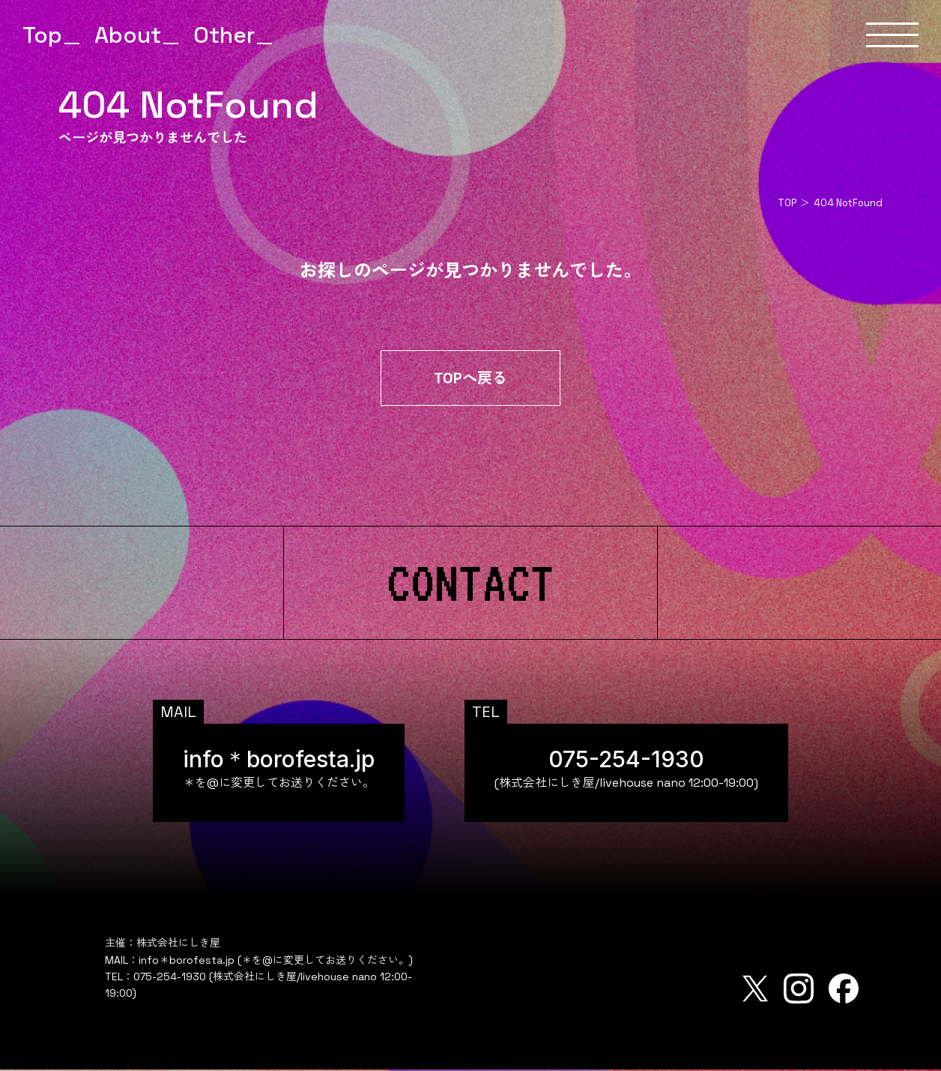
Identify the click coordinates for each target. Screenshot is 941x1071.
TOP (787, 203)
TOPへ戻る (470, 379)
